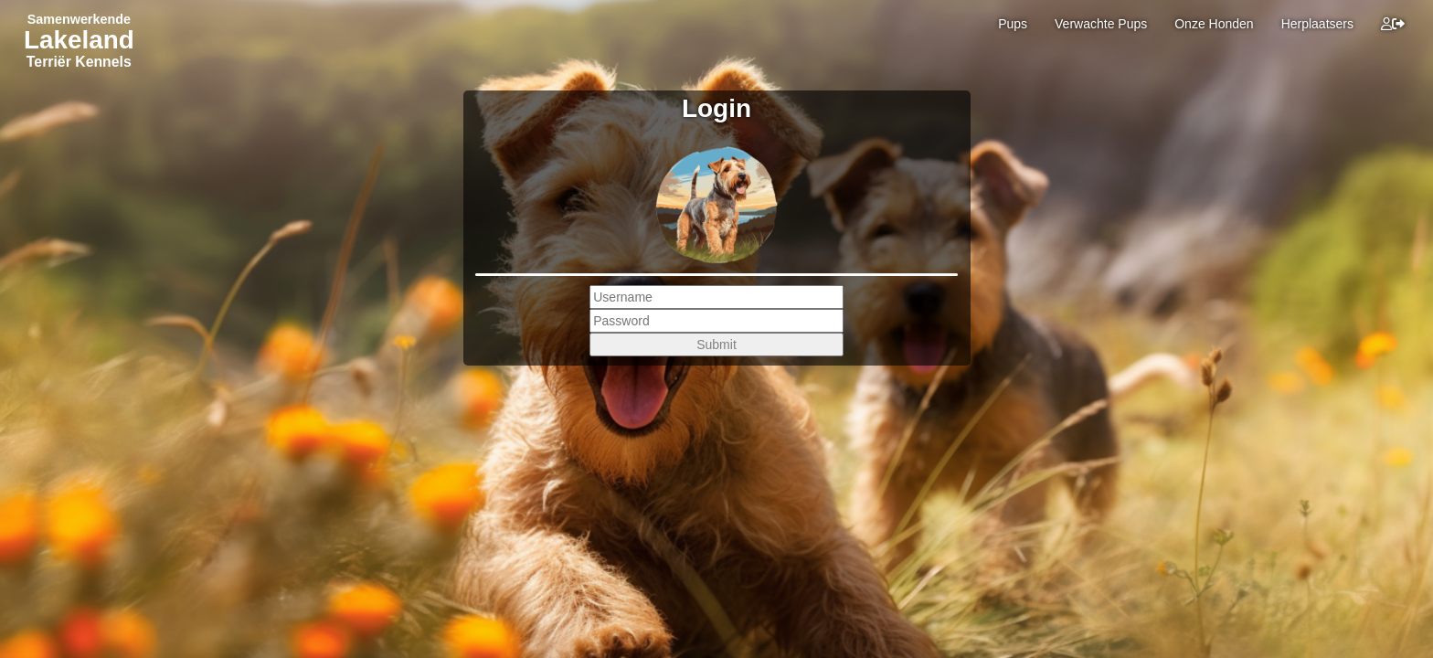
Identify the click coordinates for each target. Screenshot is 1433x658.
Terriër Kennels (79, 61)
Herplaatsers (1317, 23)
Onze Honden (1213, 23)
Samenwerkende (79, 19)
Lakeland (79, 40)
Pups (1012, 23)
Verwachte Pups (1101, 23)
